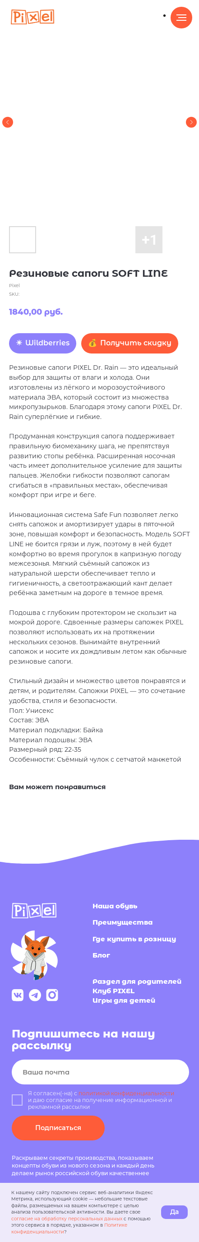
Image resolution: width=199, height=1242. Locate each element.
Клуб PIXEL (113, 991)
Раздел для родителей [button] (137, 981)
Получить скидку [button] (135, 343)
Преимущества (123, 922)
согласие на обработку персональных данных (66, 1219)
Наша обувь (115, 906)
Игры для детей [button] (124, 1000)
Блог (101, 955)
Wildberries (47, 343)
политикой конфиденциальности (126, 1093)
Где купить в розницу (134, 939)
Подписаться (58, 1128)
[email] (101, 1072)
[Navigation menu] (181, 17)
